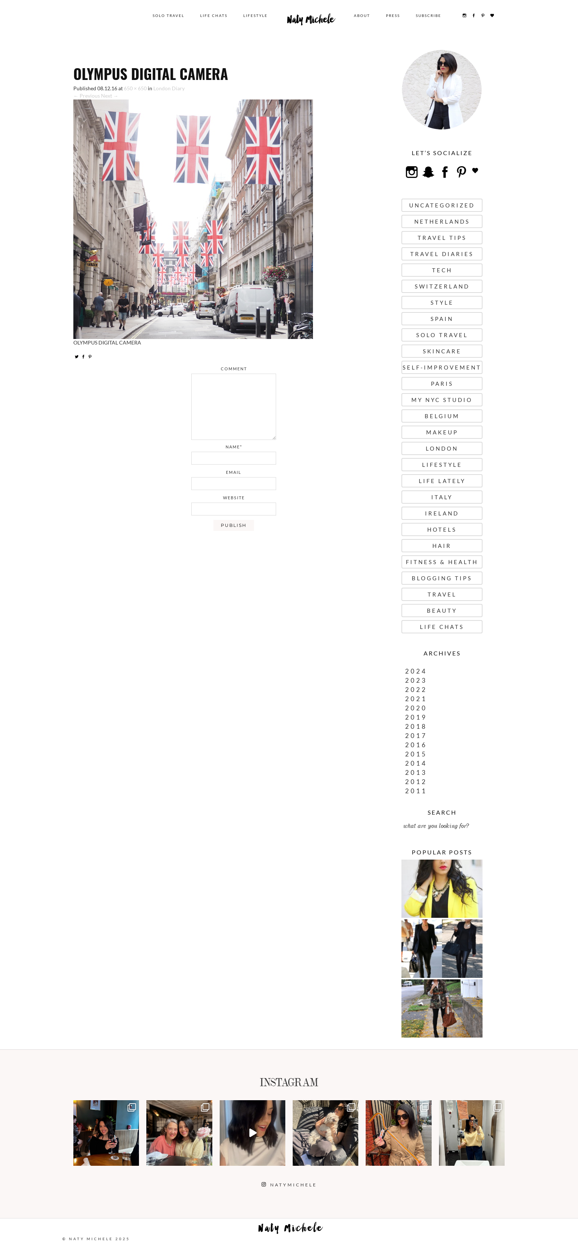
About (362, 15)
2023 (416, 680)
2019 (416, 717)
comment (234, 368)
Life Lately (442, 481)
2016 (416, 745)
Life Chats (213, 15)
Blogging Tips (442, 578)
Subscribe (428, 15)
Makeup (442, 432)
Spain (442, 318)
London (442, 448)
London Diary (169, 88)
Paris (442, 383)
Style (442, 302)
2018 (416, 726)
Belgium (442, 416)
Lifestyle (255, 15)
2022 (416, 689)
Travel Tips (442, 237)
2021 (416, 699)
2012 (416, 782)
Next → (109, 95)
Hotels (442, 529)
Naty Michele (310, 21)
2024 (416, 671)
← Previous (86, 95)
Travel (442, 594)
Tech (442, 270)
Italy (442, 497)
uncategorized (442, 205)
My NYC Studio (442, 399)
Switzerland (442, 286)
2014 (416, 763)
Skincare (442, 351)
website (234, 497)
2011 (416, 791)
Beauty (442, 610)
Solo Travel (168, 15)
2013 (416, 772)
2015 (416, 754)
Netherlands (442, 221)
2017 (416, 735)
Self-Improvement (442, 367)
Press (393, 15)
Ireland (442, 513)
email (233, 472)
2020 (416, 708)
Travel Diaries (442, 254)
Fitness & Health (442, 562)
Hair (442, 545)
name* (234, 446)
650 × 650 (135, 88)
